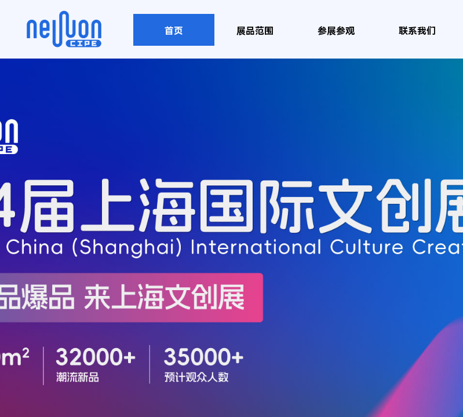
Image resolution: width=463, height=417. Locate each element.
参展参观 (336, 30)
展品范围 (255, 30)
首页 (174, 30)
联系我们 (417, 30)
